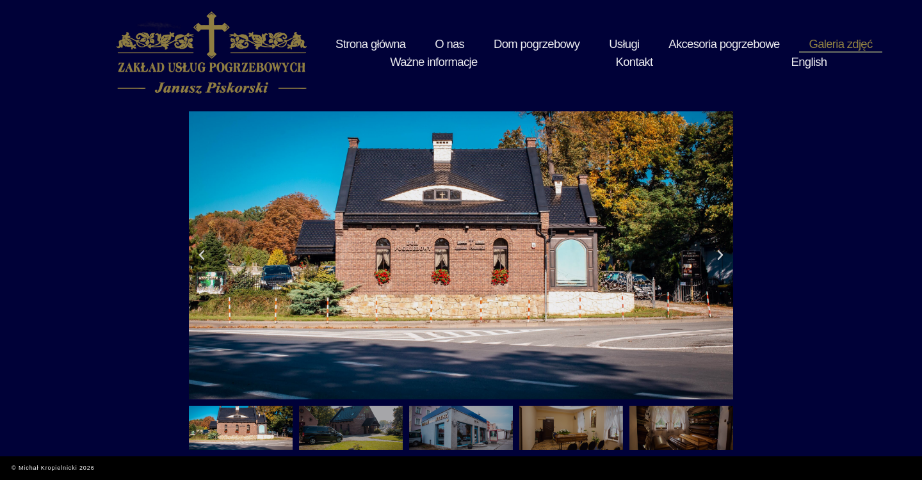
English (874, 52)
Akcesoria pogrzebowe (606, 52)
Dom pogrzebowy (472, 52)
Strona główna (356, 52)
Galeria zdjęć (690, 52)
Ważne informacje (765, 52)
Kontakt (830, 52)
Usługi (534, 52)
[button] (201, 255)
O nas (411, 52)
